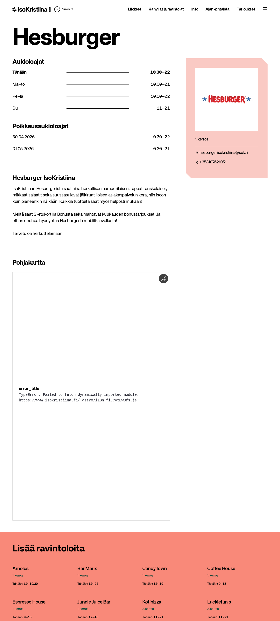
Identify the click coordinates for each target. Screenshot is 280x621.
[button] (62, 9)
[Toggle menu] (265, 9)
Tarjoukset (246, 9)
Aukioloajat (67, 9)
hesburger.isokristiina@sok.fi (224, 153)
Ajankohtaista (217, 9)
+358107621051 (213, 162)
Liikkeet (134, 9)
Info (194, 9)
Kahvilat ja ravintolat (166, 9)
